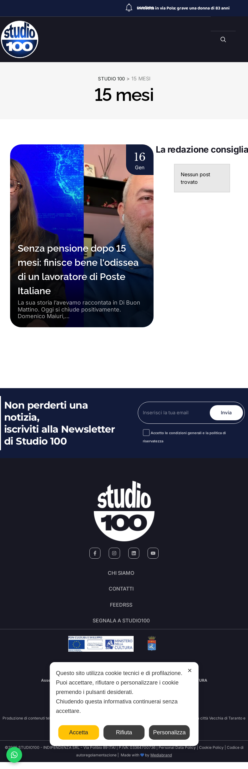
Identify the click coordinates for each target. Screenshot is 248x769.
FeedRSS (121, 609)
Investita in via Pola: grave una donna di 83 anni (183, 8)
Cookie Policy (211, 754)
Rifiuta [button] (124, 732)
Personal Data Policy (177, 754)
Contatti (121, 591)
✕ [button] (189, 670)
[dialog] (124, 704)
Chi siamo (121, 574)
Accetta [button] (78, 732)
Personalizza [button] (169, 732)
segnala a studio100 (121, 627)
